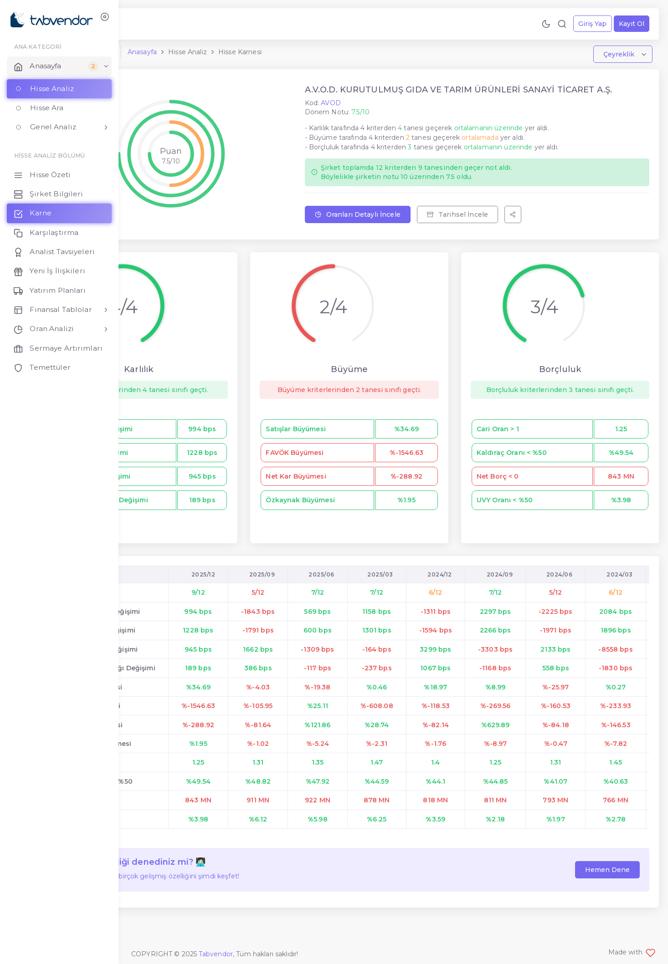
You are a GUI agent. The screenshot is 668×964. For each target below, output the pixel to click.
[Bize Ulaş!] (146, 24)
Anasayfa (233, 56)
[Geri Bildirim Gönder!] (162, 24)
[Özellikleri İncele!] (177, 24)
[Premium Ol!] (193, 24)
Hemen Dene (603, 892)
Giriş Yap (589, 24)
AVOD (383, 116)
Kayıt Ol (628, 24)
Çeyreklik (616, 58)
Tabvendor (216, 954)
